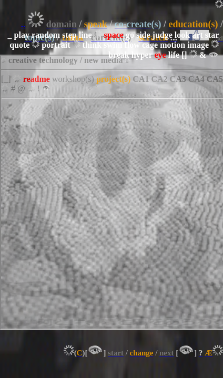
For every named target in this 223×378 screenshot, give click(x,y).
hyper (142, 54)
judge (163, 34)
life (173, 54)
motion (172, 44)
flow (132, 44)
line (85, 34)
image (198, 44)
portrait (56, 44)
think (92, 44)
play (21, 34)
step (69, 34)
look (182, 34)
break (118, 54)
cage (150, 44)
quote (19, 44)
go (130, 34)
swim (113, 44)
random (46, 34)
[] (184, 54)
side (143, 34)
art (197, 34)
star (212, 34)
